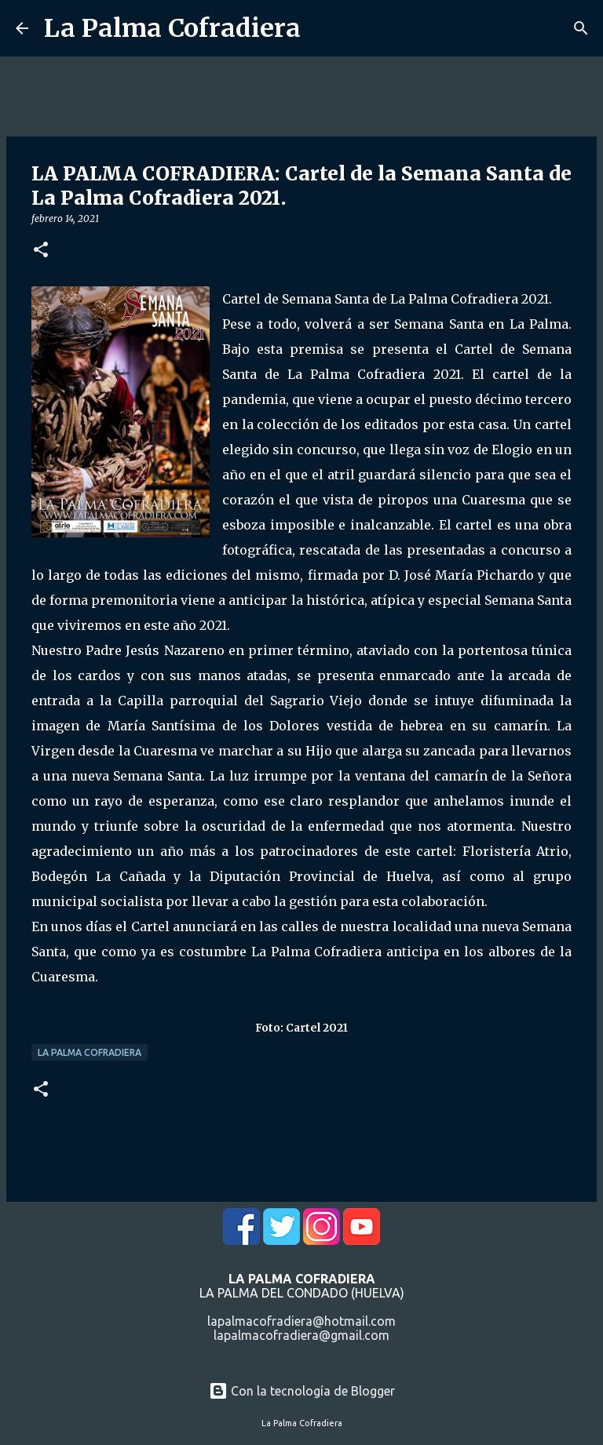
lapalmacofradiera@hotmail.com (301, 1321)
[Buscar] (581, 28)
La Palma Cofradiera (172, 28)
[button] (40, 250)
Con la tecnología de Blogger (302, 1391)
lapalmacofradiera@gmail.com (301, 1335)
